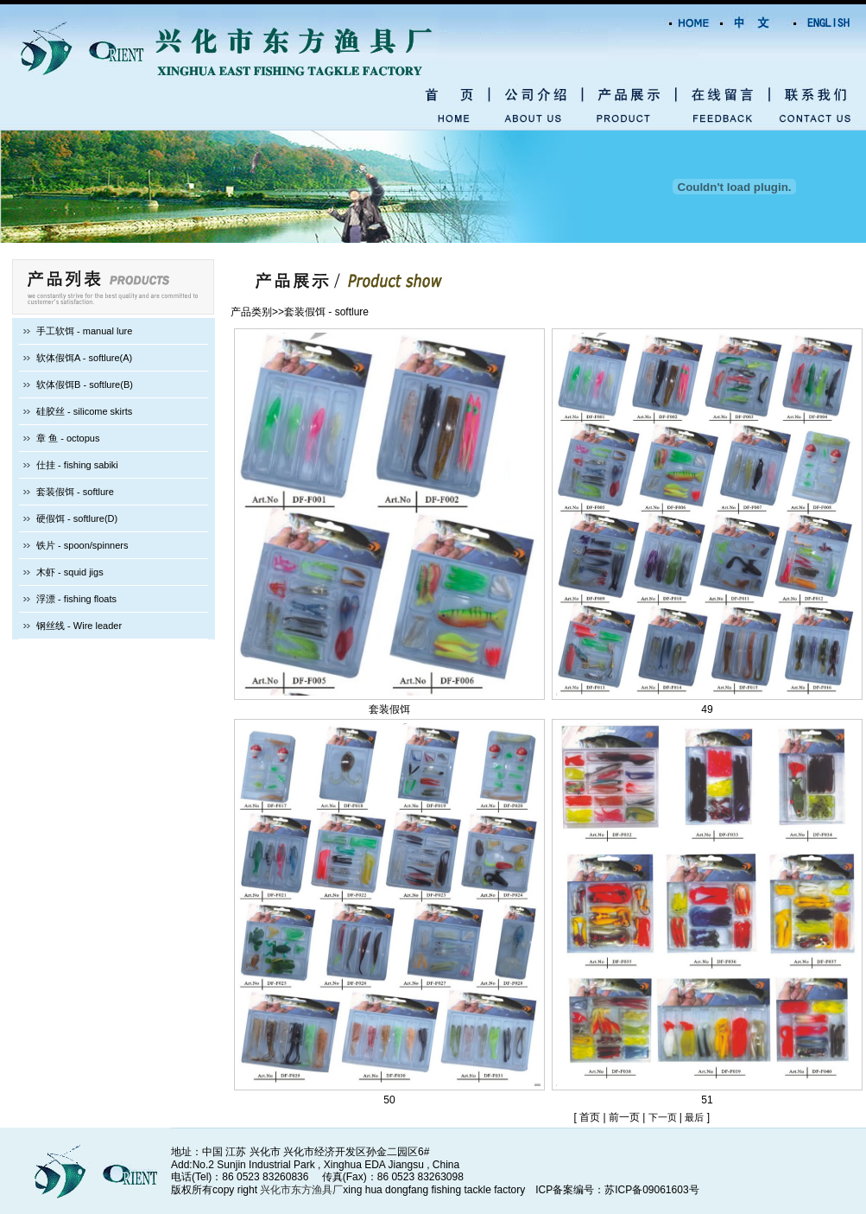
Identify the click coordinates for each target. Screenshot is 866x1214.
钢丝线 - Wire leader (79, 625)
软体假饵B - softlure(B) (84, 384)
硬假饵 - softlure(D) (76, 518)
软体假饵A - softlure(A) (84, 358)
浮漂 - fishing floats (76, 599)
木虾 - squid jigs (70, 572)
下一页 (664, 1117)
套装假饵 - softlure (75, 491)
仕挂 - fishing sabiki (77, 465)
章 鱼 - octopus (67, 438)
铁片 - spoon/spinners (82, 545)
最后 (694, 1117)
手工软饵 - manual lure (84, 331)
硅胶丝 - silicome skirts (84, 411)
